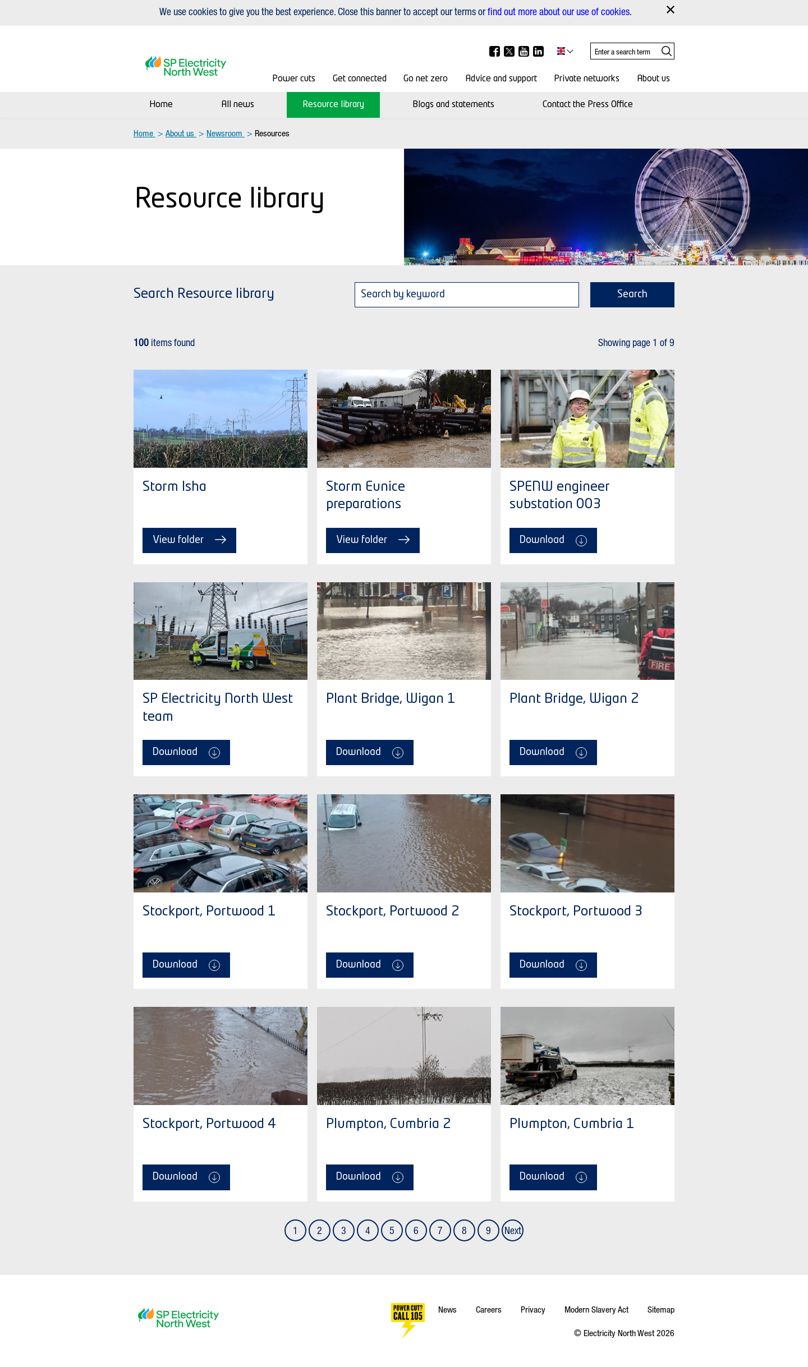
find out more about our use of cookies (559, 11)
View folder (189, 539)
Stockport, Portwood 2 (393, 912)
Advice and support (501, 79)
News (447, 1309)
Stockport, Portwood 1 (209, 912)
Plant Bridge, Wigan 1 (391, 699)
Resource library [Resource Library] (333, 104)
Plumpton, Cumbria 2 (388, 1124)
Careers (489, 1309)
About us (653, 79)
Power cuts (293, 79)
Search (632, 294)
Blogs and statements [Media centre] (453, 104)
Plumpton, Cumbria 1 (572, 1124)
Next (512, 1230)
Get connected (360, 79)
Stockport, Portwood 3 (576, 912)
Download (553, 540)
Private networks (586, 79)
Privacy (533, 1309)
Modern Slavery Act (596, 1309)
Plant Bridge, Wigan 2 (574, 699)
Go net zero (425, 79)
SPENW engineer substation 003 (559, 496)
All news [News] (237, 104)
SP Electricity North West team (218, 708)
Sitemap (661, 1309)
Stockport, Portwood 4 (209, 1124)
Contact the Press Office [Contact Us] (588, 104)
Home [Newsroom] (161, 104)
